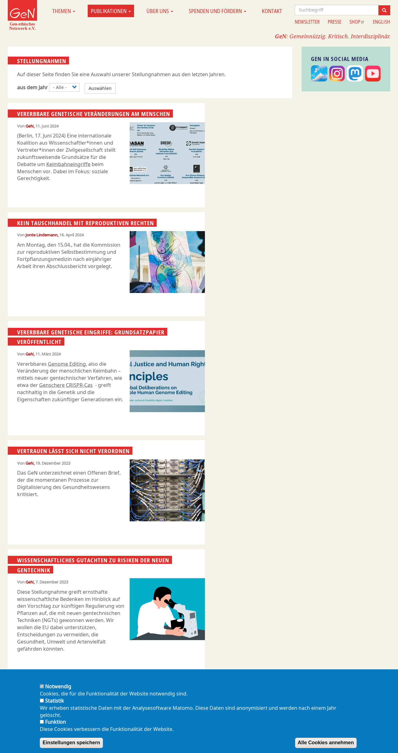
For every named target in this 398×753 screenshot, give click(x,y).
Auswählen (100, 88)
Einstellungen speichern (71, 742)
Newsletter (307, 21)
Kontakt (272, 11)
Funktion (55, 721)
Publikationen (111, 11)
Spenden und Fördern (217, 11)
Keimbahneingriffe (68, 164)
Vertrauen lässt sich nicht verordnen (73, 451)
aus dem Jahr (32, 87)
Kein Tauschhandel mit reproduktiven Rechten (85, 223)
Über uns (159, 11)
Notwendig (58, 686)
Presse (334, 21)
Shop (357, 21)
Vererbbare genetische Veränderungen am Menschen (93, 114)
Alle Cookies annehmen (326, 742)
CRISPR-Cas (79, 385)
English (381, 21)
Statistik (54, 700)
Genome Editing (67, 363)
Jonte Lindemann (41, 235)
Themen (63, 11)
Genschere (52, 385)
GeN (29, 126)
